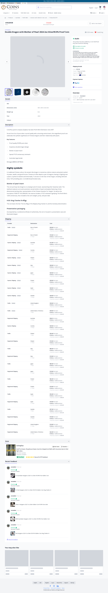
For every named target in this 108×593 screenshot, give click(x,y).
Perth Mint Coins (25, 13)
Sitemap (72, 582)
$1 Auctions (15, 13)
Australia (17, 17)
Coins (24, 3)
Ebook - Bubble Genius (54, 13)
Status (63, 588)
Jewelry (18, 3)
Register (91, 8)
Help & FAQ (59, 582)
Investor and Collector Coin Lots (38, 17)
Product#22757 (53, 17)
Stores (93, 13)
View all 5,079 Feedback (37, 457)
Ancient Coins (42, 13)
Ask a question (77, 87)
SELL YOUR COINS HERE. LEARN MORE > (54, 1)
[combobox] (54, 7)
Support (66, 582)
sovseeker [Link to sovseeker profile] (13, 467)
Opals (3, 3)
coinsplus (7, 30)
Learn (102, 13)
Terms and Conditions (56, 588)
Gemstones (10, 3)
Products (10, 17)
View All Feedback (12, 539)
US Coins (34, 13)
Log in (96, 8)
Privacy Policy (46, 588)
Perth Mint (25, 17)
